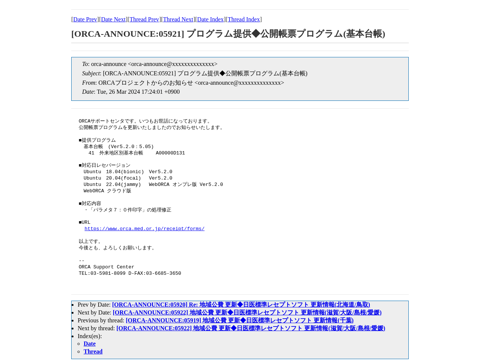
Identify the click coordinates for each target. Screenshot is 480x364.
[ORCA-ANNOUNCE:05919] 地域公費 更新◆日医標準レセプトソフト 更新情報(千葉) (240, 320)
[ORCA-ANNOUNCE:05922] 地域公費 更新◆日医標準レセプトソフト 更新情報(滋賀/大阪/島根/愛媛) (247, 312)
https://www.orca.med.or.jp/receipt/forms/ (145, 229)
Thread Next (178, 19)
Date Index (210, 19)
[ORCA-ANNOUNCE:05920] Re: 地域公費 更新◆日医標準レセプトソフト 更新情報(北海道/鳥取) (241, 304)
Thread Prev (144, 19)
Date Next (113, 19)
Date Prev (85, 19)
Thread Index (244, 19)
